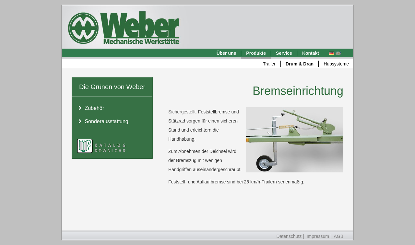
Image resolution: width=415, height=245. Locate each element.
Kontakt (310, 53)
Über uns (226, 53)
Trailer (269, 63)
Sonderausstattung (102, 121)
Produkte (256, 53)
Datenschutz (289, 236)
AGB (338, 236)
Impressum (318, 236)
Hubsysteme (336, 63)
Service (284, 53)
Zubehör (90, 108)
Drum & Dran (300, 63)
